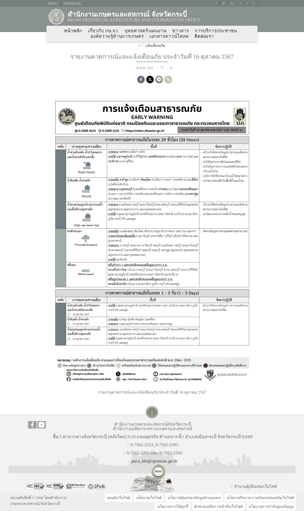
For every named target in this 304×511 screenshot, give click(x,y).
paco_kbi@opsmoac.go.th (154, 460)
